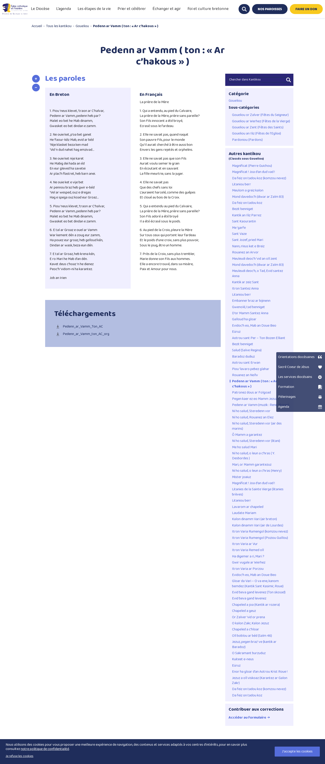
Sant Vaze (239, 233)
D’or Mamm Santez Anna (250, 313)
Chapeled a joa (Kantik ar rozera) (256, 604)
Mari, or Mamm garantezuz (252, 464)
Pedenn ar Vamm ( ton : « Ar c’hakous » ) (254, 384)
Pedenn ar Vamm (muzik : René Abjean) (260, 405)
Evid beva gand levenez (249, 598)
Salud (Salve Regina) (247, 350)
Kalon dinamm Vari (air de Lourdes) (257, 525)
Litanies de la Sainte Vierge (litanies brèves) (257, 492)
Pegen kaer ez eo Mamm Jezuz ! (255, 398)
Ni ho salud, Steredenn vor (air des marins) (257, 426)
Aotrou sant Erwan (246, 362)
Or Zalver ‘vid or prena (248, 617)
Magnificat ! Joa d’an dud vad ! (253, 172)
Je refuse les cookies (19, 756)
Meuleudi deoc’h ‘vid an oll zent (254, 258)
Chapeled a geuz (244, 610)
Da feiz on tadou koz (247, 202)
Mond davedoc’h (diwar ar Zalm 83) (258, 196)
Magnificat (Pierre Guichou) (252, 165)
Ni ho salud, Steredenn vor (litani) (256, 441)
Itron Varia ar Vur (245, 544)
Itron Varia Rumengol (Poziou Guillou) (260, 537)
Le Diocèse (40, 9)
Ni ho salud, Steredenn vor (251, 411)
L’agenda (63, 9)
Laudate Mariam (244, 513)
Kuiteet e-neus (243, 659)
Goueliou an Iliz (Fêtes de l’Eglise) (256, 133)
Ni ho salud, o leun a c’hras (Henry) (257, 470)
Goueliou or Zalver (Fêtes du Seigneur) (260, 115)
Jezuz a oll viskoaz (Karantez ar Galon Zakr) (259, 681)
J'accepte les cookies (297, 751)
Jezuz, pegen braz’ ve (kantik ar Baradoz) (254, 644)
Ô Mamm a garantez (247, 434)
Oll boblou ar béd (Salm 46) (252, 635)
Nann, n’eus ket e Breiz (248, 246)
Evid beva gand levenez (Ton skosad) (259, 592)
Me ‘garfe (239, 227)
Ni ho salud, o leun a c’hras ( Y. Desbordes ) (253, 456)
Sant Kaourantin (244, 221)
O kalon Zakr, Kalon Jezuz (250, 623)
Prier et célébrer (132, 9)
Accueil (37, 26)
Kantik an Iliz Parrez (246, 215)
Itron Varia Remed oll (248, 550)
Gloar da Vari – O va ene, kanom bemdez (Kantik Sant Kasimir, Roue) (257, 584)
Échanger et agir (167, 9)
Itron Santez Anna (245, 288)
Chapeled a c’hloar (245, 629)
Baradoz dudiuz (243, 356)
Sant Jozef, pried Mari (247, 240)
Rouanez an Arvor (245, 252)
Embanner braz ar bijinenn (251, 300)
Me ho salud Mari (244, 447)
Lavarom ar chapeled (247, 507)
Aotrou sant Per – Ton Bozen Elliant (258, 338)
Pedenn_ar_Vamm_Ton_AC (78, 326)
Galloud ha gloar (244, 319)
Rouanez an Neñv (245, 375)
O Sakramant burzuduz (249, 653)
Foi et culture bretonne (208, 9)
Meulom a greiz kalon (247, 190)
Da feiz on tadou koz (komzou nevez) (259, 178)
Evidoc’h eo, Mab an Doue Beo (254, 325)
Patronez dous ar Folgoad (251, 392)
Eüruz (236, 331)
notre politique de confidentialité (45, 749)
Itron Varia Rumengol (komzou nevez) (260, 531)
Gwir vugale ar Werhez (248, 562)
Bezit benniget (242, 209)
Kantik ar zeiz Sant (245, 282)
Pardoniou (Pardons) (247, 139)
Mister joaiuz (241, 477)
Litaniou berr (241, 184)
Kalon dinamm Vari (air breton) (254, 519)
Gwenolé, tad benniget (248, 307)
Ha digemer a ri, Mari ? (248, 556)
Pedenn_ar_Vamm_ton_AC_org (81, 334)
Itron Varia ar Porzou (248, 568)
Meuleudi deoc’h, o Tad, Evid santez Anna (257, 274)
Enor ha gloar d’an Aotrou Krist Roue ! (260, 671)
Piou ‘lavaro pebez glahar (250, 369)
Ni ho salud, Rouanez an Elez (253, 417)
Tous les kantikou (59, 26)
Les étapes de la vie (94, 9)
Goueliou (82, 26)
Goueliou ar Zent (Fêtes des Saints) (257, 127)
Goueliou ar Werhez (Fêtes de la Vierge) (261, 121)
